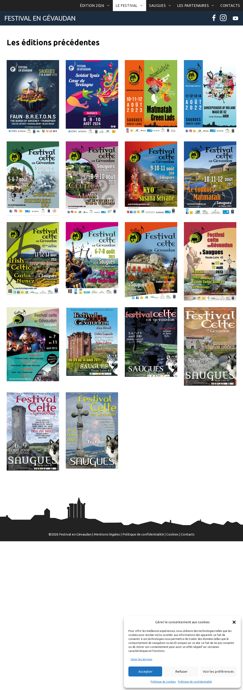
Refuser (181, 671)
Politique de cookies (163, 681)
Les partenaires (197, 5)
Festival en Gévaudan (40, 18)
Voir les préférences (218, 671)
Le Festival (131, 5)
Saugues (161, 5)
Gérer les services (141, 659)
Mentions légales (107, 534)
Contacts (230, 6)
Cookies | (173, 534)
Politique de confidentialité (195, 681)
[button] (234, 622)
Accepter (145, 671)
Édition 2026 (96, 5)
